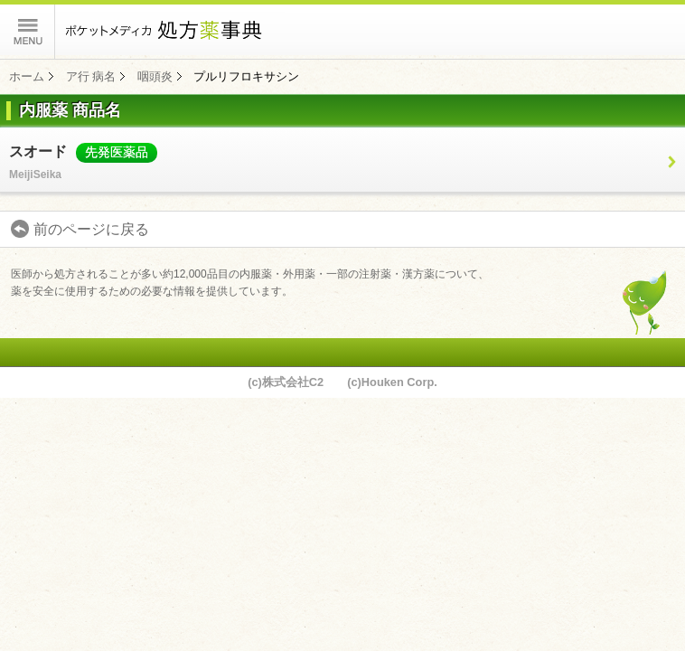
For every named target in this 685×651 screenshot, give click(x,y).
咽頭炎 (155, 76)
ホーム (26, 76)
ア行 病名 (91, 76)
